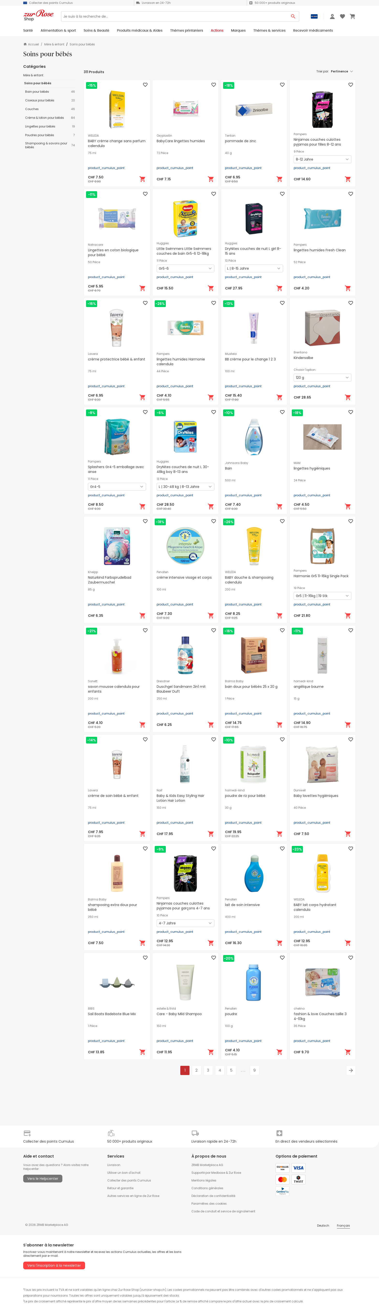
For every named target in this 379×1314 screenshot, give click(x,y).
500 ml (230, 480)
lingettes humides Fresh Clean (320, 250)
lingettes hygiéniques (312, 468)
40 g (228, 153)
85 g (91, 589)
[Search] (174, 16)
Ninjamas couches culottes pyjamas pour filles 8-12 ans (317, 142)
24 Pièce (300, 480)
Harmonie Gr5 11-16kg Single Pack (321, 576)
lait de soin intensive (242, 904)
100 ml (229, 371)
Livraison (113, 1165)
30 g (228, 808)
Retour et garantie (120, 1188)
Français (343, 1225)
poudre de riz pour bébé (245, 795)
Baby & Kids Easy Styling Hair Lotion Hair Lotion (180, 798)
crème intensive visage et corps (184, 577)
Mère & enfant (54, 44)
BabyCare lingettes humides (181, 141)
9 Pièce (299, 152)
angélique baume (309, 686)
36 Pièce (300, 1026)
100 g (229, 1026)
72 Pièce (162, 153)
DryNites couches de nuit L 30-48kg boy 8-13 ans (183, 469)
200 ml (230, 589)
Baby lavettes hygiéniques (316, 795)
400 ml (230, 917)
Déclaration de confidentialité (213, 1196)
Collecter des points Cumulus (129, 1180)
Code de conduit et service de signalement (223, 1211)
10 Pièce (162, 915)
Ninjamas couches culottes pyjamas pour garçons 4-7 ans (183, 906)
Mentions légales (203, 1180)
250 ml (162, 699)
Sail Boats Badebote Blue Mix (112, 1014)
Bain (228, 468)
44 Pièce (163, 371)
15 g (296, 699)
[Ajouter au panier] (142, 179)
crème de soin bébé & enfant (113, 795)
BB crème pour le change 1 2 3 (250, 359)
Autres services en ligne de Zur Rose (133, 1196)
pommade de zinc (240, 141)
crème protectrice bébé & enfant (116, 359)
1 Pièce (229, 699)
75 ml (92, 153)
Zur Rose (235, 1173)
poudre (231, 1014)
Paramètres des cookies (209, 1204)
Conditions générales (207, 1188)
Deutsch (323, 1225)
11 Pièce (162, 261)
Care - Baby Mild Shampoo (179, 1014)
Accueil (31, 44)
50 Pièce (94, 262)
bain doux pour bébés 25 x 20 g (251, 686)
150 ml (161, 808)
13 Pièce (230, 261)
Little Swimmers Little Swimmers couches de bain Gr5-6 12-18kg (184, 251)
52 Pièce (300, 262)
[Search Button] (293, 16)
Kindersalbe (303, 357)
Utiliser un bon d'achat (123, 1173)
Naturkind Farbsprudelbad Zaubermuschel (109, 580)
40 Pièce (300, 808)
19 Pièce (299, 588)
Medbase (218, 1173)
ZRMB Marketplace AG (207, 1165)
